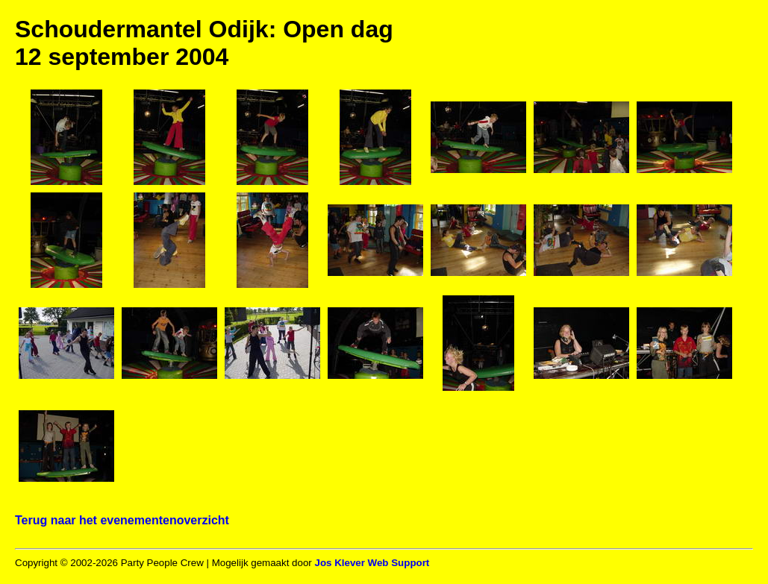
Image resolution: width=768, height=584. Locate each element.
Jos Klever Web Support (371, 562)
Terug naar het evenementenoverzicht (122, 520)
